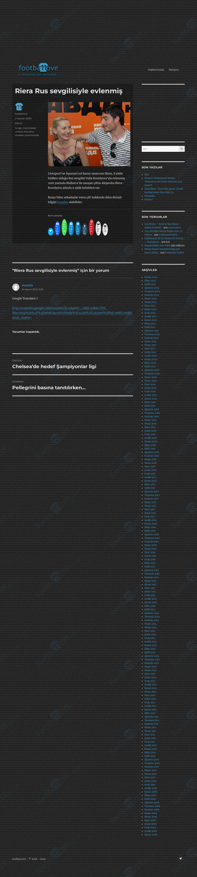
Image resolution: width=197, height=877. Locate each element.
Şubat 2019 (150, 430)
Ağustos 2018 (151, 452)
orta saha (28, 131)
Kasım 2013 (150, 645)
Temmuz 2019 (152, 413)
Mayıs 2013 (150, 666)
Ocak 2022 (150, 312)
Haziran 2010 (151, 766)
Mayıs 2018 (150, 459)
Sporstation (174, 227)
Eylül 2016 (149, 530)
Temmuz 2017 (152, 495)
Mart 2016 (149, 552)
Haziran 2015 (151, 577)
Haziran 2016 (151, 541)
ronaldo (19, 135)
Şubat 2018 (150, 470)
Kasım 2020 (150, 359)
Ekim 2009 (150, 795)
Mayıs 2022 (150, 298)
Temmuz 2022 (152, 291)
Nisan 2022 (150, 302)
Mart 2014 (149, 631)
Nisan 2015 (150, 584)
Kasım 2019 (150, 398)
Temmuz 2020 (152, 373)
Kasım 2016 (150, 523)
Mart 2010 (149, 777)
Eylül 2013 (149, 652)
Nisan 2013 (150, 670)
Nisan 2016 (150, 548)
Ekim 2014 (150, 606)
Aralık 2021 (150, 316)
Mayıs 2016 (150, 545)
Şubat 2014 (150, 634)
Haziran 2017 (151, 498)
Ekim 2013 (149, 648)
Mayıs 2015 (150, 581)
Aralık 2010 (150, 745)
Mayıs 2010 (150, 770)
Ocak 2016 (149, 559)
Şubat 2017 (150, 513)
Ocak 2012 (149, 702)
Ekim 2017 (150, 484)
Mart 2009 (150, 820)
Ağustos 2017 (151, 491)
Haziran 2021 (151, 337)
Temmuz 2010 (152, 763)
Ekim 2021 (150, 323)
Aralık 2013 (150, 641)
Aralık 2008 (150, 831)
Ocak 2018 (149, 473)
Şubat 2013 (150, 677)
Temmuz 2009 (152, 806)
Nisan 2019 (150, 423)
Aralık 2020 (150, 355)
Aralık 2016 (150, 520)
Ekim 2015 (150, 563)
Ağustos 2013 (151, 656)
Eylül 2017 (149, 488)
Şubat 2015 (150, 591)
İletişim (174, 69)
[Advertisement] (99, 33)
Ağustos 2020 (151, 370)
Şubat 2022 (150, 309)
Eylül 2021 (149, 327)
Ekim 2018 (150, 445)
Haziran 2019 (151, 416)
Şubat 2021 (150, 352)
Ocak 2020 (150, 391)
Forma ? (148, 199)
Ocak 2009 (150, 827)
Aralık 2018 (150, 438)
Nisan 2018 (150, 463)
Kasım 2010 (150, 748)
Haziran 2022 (151, 295)
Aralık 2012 (150, 684)
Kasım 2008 (150, 834)
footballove (21, 113)
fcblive (18, 123)
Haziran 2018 (151, 455)
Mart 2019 (149, 427)
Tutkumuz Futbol (174, 252)
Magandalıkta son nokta (157, 245)
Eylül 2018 (149, 448)
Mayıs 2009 (150, 813)
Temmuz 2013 (152, 659)
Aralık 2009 (150, 788)
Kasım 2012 (150, 688)
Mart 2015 (149, 588)
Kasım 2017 (150, 480)
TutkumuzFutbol (168, 234)
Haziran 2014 (151, 620)
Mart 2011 (149, 734)
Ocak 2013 (149, 681)
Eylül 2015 (149, 566)
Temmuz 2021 (152, 334)
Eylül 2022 (150, 284)
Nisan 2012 (150, 691)
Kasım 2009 (150, 791)
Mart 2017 (149, 509)
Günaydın (149, 196)
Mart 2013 (149, 673)
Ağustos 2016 (151, 534)
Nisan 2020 (150, 380)
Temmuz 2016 (152, 538)
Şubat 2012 (150, 698)
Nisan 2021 (150, 345)
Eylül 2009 (150, 799)
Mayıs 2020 (150, 377)
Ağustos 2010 (151, 759)
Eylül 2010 (149, 756)
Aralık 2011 (150, 706)
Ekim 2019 (150, 402)
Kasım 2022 (150, 277)
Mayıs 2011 (150, 727)
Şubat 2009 (150, 824)
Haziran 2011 (151, 723)
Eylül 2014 (149, 609)
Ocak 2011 (149, 741)
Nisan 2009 (150, 816)
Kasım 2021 (150, 320)
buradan (62, 202)
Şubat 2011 (150, 738)
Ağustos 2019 (151, 409)
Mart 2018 (149, 466)
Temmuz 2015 (152, 573)
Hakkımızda (156, 69)
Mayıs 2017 (150, 502)
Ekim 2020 (150, 362)
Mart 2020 (150, 384)
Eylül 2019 (149, 405)
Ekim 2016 (150, 527)
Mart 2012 (149, 695)
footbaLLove (19, 859)
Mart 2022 (150, 305)
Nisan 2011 (150, 731)
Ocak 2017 (149, 516)
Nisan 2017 (150, 505)
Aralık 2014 (150, 598)
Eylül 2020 (150, 366)
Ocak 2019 (149, 434)
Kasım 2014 (150, 602)
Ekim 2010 (150, 752)
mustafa (27, 285)
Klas (146, 174)
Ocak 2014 (149, 638)
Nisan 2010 (150, 774)
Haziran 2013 (151, 663)
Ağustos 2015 (151, 570)
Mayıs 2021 (150, 341)
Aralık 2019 (150, 395)
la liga (18, 128)
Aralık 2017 (150, 477)
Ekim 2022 (150, 280)
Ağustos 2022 (151, 287)
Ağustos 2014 (151, 613)
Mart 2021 (149, 348)
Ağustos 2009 (151, 802)
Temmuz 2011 (151, 720)
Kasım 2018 (150, 441)
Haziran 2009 (151, 809)
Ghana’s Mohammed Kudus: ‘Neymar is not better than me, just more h (163, 182)
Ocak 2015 (149, 595)
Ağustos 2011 (151, 716)
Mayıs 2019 (150, 420)
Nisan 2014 (150, 627)
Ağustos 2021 (151, 330)
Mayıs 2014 (150, 623)
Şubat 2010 (150, 781)
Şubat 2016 (150, 555)
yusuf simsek (32, 135)
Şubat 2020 (150, 388)
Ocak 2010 (149, 784)
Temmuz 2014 (152, 616)
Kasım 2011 (150, 709)
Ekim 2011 (149, 713)
